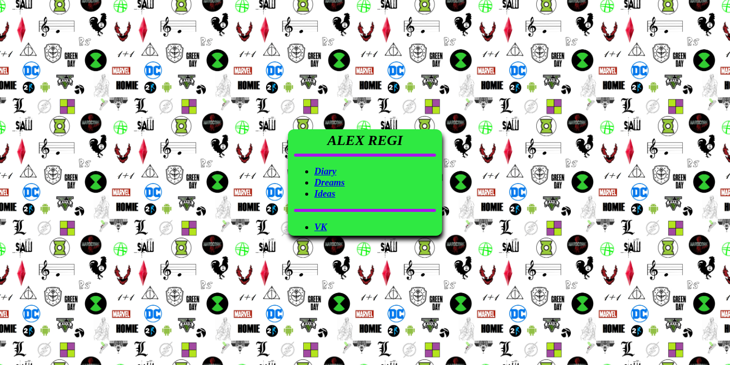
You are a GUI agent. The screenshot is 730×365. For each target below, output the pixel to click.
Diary (325, 171)
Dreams (329, 182)
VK (320, 227)
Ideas (324, 193)
